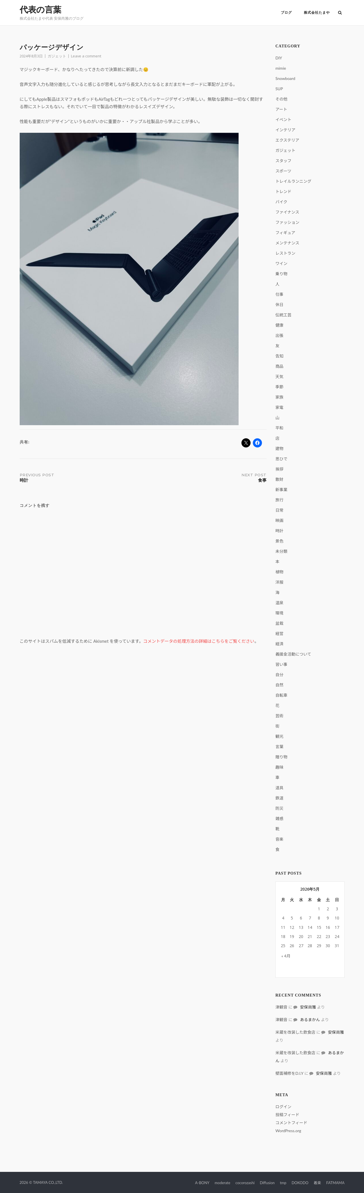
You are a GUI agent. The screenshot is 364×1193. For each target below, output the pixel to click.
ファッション (287, 222)
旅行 (279, 499)
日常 (279, 510)
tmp (283, 1182)
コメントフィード (291, 1122)
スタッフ (283, 160)
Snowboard (285, 78)
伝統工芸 (283, 314)
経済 (279, 643)
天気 (279, 376)
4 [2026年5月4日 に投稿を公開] (283, 918)
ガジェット (57, 56)
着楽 (317, 1182)
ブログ (284, 12)
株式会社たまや (315, 12)
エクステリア (287, 140)
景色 (279, 541)
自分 (279, 674)
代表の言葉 (40, 9)
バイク (281, 201)
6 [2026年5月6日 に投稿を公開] (301, 918)
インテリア (285, 129)
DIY (278, 57)
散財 (279, 479)
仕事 (279, 294)
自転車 (281, 695)
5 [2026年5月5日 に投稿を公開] (292, 918)
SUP (279, 88)
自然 (279, 684)
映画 (279, 520)
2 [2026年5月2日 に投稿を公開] (328, 908)
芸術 (279, 715)
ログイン (283, 1106)
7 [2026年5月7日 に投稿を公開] (310, 918)
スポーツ (283, 170)
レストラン (285, 253)
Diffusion (267, 1182)
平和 (279, 427)
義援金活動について (293, 654)
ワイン (281, 263)
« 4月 (285, 955)
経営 (279, 633)
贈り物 (281, 756)
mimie (280, 68)
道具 (279, 787)
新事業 (281, 489)
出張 (279, 335)
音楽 (279, 839)
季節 (279, 386)
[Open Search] (342, 13)
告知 (279, 356)
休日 (279, 304)
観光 (279, 736)
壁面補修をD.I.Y (289, 1073)
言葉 (279, 746)
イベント (283, 119)
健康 (279, 325)
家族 (279, 397)
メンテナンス (287, 242)
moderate (222, 1182)
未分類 (281, 551)
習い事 (281, 664)
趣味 (279, 767)
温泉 (279, 602)
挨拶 (279, 469)
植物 (279, 571)
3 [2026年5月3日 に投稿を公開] (337, 908)
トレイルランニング (293, 181)
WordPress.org (288, 1130)
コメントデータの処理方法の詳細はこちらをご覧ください (198, 641)
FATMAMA (335, 1182)
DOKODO (300, 1182)
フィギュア (285, 232)
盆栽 (279, 623)
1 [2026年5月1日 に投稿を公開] (319, 908)
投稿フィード (287, 1114)
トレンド (283, 191)
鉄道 (279, 798)
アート (281, 109)
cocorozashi (245, 1182)
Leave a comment (86, 56)
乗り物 (281, 273)
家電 (279, 407)
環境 (279, 612)
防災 (279, 808)
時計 (279, 530)
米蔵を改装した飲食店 (295, 1032)
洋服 (279, 582)
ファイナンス (287, 212)
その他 (281, 99)
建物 (279, 448)
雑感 (279, 818)
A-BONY (202, 1182)
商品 (279, 366)
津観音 (281, 1007)
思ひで (281, 458)
